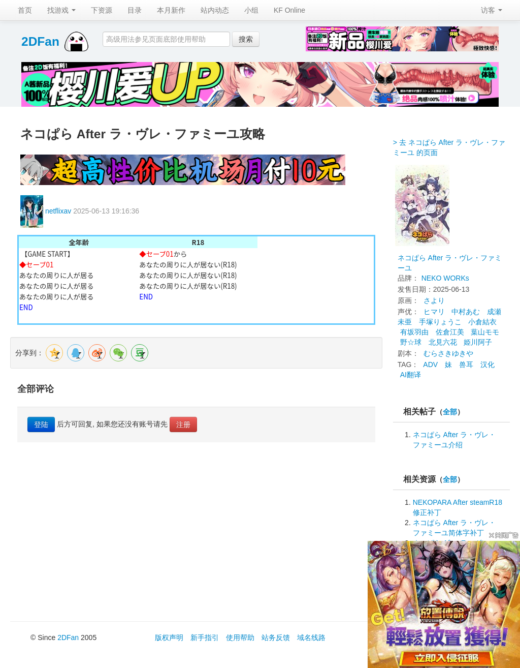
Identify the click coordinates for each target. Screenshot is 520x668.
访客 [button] (491, 10)
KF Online (289, 10)
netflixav (58, 211)
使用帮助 (240, 637)
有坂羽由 (414, 332)
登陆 (41, 424)
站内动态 (215, 10)
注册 (183, 424)
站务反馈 (276, 637)
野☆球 (410, 342)
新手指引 (204, 637)
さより (434, 300)
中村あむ (465, 312)
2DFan (40, 41)
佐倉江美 (450, 332)
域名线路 (311, 637)
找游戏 (61, 10)
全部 (450, 412)
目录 (134, 10)
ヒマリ (434, 312)
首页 (25, 10)
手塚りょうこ (440, 322)
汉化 (487, 364)
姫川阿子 (478, 342)
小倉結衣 (482, 322)
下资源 (101, 10)
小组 (251, 10)
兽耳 (466, 364)
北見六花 (443, 342)
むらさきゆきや (448, 353)
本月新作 (171, 10)
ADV (430, 364)
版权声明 (169, 637)
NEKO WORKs (445, 278)
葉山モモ (485, 332)
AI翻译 (410, 375)
